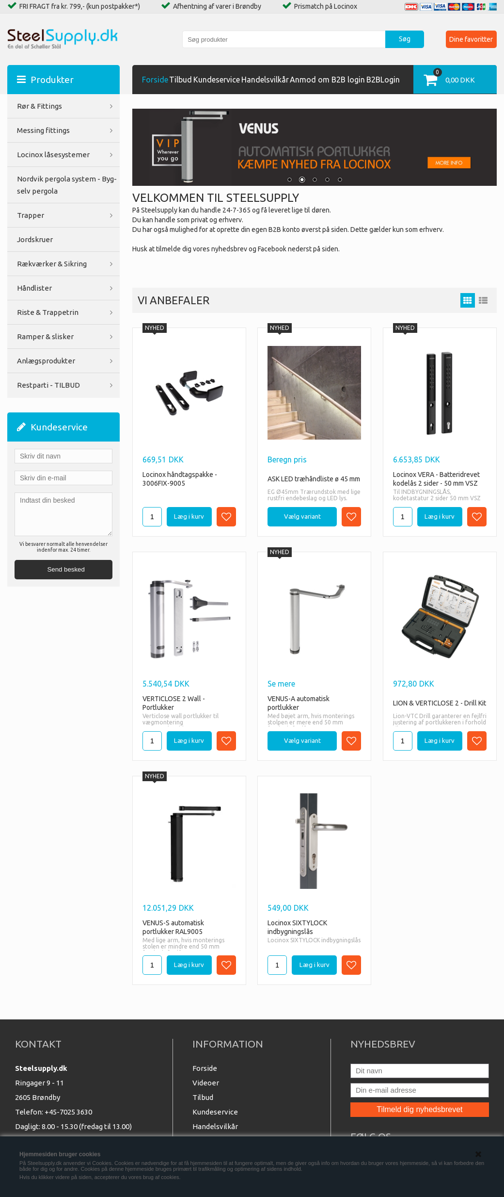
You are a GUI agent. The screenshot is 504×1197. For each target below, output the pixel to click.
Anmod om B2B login (327, 79)
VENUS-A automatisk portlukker (299, 703)
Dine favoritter (471, 39)
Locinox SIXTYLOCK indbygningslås (297, 927)
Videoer (205, 1083)
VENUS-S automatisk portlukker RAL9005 (173, 927)
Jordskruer (35, 239)
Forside (155, 79)
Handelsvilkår (265, 79)
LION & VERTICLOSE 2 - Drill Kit (439, 703)
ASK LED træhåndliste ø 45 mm (314, 479)
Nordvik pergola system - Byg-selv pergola (67, 185)
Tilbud (180, 79)
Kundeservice (216, 79)
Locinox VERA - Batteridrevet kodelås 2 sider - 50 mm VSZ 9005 (436, 479)
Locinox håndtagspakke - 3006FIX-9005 (179, 479)
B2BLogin (383, 79)
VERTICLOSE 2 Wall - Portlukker (173, 703)
